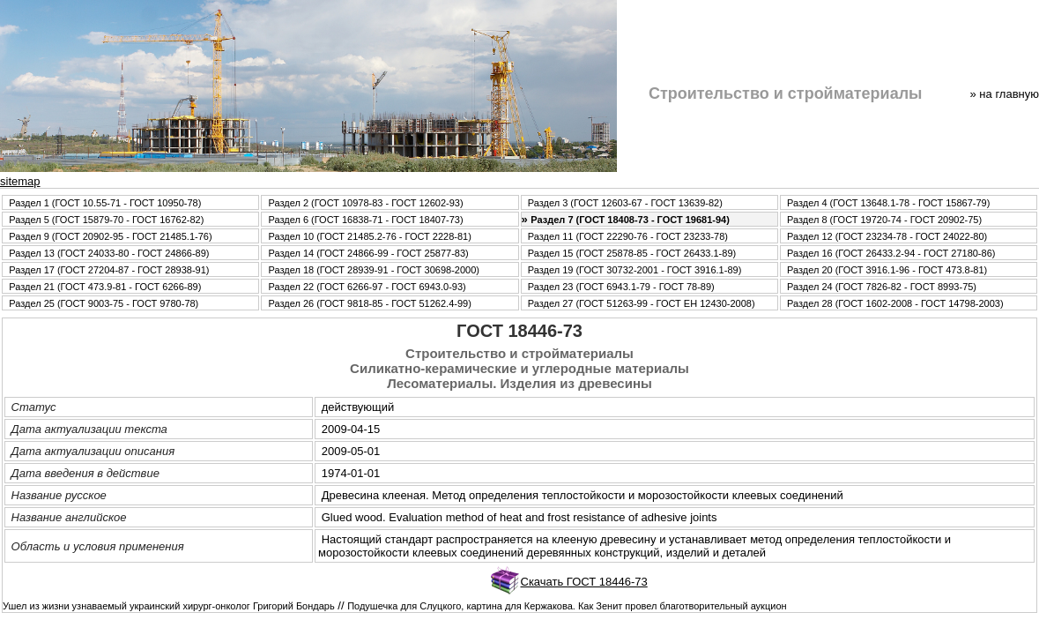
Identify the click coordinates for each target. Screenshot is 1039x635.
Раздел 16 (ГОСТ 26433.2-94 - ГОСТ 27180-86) (891, 253)
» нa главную (1004, 94)
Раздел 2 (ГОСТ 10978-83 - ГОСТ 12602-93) (365, 203)
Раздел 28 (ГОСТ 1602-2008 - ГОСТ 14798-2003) (895, 303)
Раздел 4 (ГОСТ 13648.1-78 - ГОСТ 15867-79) (888, 203)
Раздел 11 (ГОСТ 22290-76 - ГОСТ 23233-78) (628, 236)
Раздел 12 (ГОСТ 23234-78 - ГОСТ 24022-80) (887, 236)
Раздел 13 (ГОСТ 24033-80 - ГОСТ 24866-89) (109, 253)
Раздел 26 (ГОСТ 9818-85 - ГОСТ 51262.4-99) (369, 303)
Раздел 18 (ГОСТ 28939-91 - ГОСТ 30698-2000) (373, 270)
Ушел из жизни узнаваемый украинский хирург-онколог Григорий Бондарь (169, 606)
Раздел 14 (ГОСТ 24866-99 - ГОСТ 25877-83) (368, 253)
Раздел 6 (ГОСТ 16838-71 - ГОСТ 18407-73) (365, 219)
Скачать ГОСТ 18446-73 (584, 581)
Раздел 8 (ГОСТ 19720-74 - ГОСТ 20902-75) (884, 219)
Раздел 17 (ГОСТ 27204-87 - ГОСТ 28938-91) (109, 270)
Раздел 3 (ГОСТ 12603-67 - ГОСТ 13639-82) (625, 203)
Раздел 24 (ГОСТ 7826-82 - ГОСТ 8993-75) (881, 286)
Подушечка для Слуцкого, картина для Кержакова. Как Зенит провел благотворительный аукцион (566, 606)
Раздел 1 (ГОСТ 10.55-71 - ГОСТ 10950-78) (105, 203)
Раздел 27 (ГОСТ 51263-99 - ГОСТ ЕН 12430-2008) (641, 303)
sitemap (20, 181)
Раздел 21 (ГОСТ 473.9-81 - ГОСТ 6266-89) (105, 286)
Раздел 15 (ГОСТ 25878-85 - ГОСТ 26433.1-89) (632, 253)
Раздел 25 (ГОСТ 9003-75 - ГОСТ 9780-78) (103, 303)
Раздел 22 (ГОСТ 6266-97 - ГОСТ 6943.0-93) (366, 286)
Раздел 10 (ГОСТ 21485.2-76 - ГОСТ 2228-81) (369, 236)
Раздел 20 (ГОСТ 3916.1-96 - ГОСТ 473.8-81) (887, 270)
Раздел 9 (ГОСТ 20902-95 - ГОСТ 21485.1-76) (110, 236)
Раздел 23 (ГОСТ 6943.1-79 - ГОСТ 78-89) (621, 286)
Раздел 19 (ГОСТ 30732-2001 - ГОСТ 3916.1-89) (635, 270)
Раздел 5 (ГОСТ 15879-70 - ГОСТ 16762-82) (106, 219)
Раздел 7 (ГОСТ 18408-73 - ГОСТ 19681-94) (630, 219)
